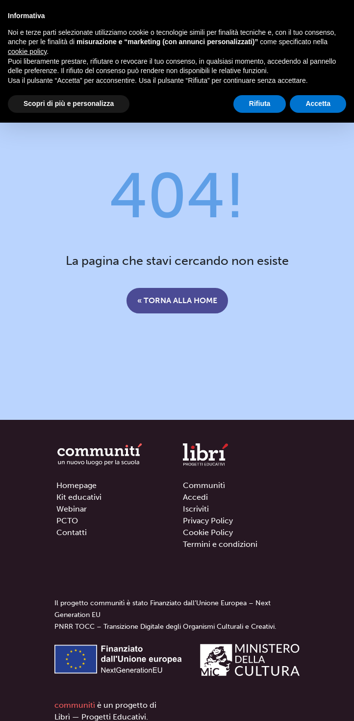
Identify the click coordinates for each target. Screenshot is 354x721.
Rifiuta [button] (260, 103)
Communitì (204, 485)
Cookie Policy (208, 532)
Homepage (76, 485)
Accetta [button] (317, 103)
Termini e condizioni (220, 544)
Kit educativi (78, 497)
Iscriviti (196, 509)
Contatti (71, 532)
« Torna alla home (177, 300)
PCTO (67, 520)
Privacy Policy (208, 520)
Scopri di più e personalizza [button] (69, 103)
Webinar (71, 509)
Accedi (195, 497)
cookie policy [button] (27, 51)
